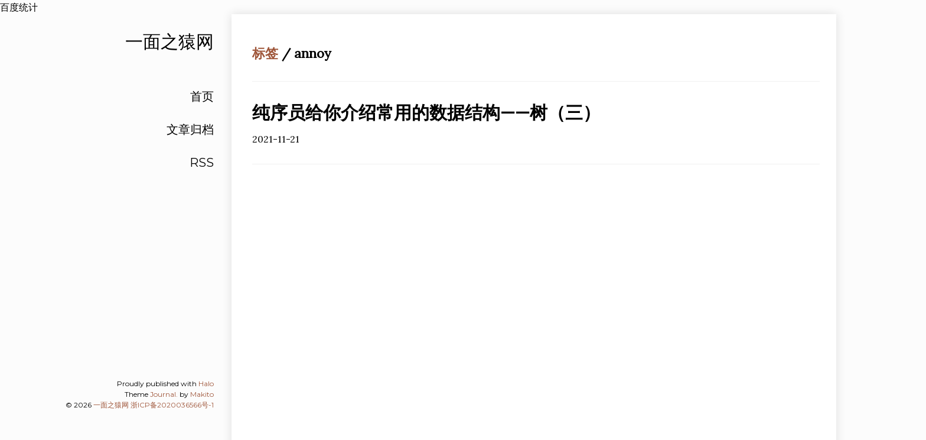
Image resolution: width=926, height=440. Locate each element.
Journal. (164, 394)
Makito (202, 394)
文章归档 (190, 129)
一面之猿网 (111, 404)
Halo (206, 383)
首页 (202, 96)
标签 (265, 53)
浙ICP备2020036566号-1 (172, 404)
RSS (202, 163)
